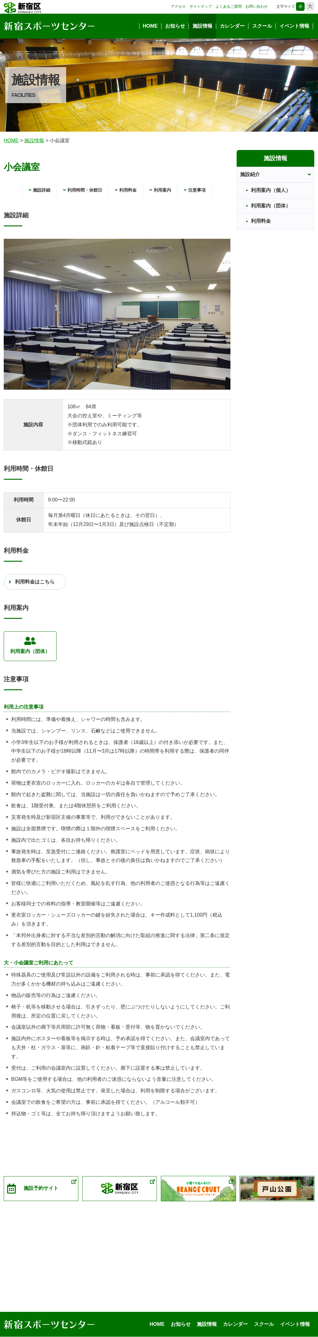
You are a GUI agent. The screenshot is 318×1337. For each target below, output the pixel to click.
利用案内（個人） (271, 190)
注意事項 (197, 190)
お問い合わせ (256, 6)
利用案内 (162, 190)
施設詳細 (41, 190)
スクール (262, 26)
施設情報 (202, 26)
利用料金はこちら (35, 581)
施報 (34, 140)
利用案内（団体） (30, 645)
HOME (150, 26)
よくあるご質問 (229, 6)
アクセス (178, 6)
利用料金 (128, 190)
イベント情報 (294, 26)
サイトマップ (200, 6)
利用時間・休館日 (84, 190)
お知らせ (175, 26)
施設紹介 (250, 174)
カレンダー (232, 26)
